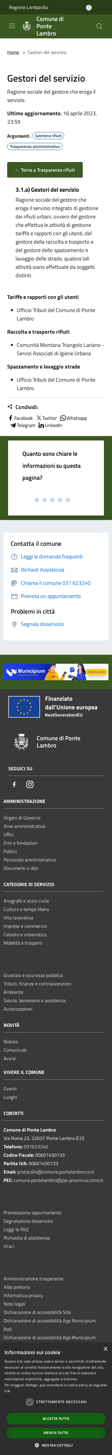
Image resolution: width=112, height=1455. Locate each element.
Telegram (22, 425)
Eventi (10, 1088)
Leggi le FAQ (16, 1229)
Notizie (11, 1041)
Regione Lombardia (28, 7)
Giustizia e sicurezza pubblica (33, 975)
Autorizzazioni (18, 1008)
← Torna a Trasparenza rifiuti (45, 169)
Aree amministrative (24, 826)
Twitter (46, 418)
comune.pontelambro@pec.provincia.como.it (58, 1180)
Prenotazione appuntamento (33, 1212)
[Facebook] (14, 784)
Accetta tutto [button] (56, 1418)
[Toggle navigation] (12, 25)
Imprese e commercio (25, 926)
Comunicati (15, 1050)
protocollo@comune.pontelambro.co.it (55, 1171)
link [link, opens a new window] (7, 1391)
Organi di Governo (22, 817)
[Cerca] (99, 26)
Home (13, 52)
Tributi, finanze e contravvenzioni (37, 983)
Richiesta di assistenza (27, 1237)
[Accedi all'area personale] (89, 8)
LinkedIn (50, 425)
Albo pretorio (17, 1287)
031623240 (36, 1146)
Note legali (14, 1303)
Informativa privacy (23, 1295)
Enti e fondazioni (21, 842)
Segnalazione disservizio (28, 1221)
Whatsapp (73, 418)
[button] (56, 1445)
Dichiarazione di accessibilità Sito (37, 1312)
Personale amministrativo (30, 859)
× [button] (105, 1349)
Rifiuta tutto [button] (56, 1432)
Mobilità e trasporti (23, 942)
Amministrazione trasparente (33, 1278)
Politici (10, 851)
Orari (9, 1246)
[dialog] (56, 1399)
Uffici (9, 834)
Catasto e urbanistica (25, 934)
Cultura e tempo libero (26, 909)
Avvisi (10, 1058)
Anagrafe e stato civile (26, 900)
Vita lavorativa (18, 917)
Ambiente (13, 992)
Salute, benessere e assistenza (35, 1000)
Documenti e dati (21, 868)
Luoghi (10, 1097)
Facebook (20, 418)
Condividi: (22, 407)
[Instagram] (30, 784)
